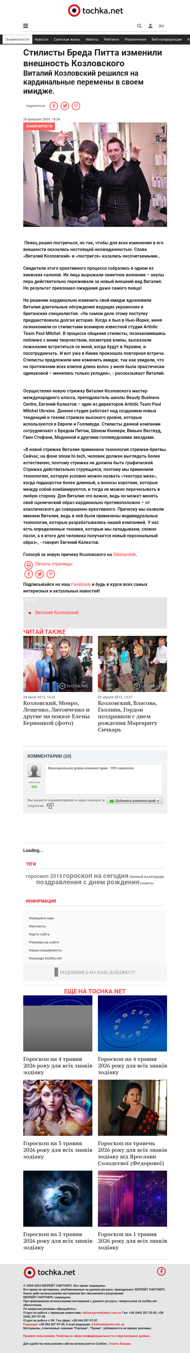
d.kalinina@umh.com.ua (107, 1324)
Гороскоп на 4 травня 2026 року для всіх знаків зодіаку (57, 1065)
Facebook (81, 584)
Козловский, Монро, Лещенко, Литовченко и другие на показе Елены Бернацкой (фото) (56, 713)
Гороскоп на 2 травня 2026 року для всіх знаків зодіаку (57, 1240)
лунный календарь (146, 877)
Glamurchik (124, 554)
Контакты (37, 926)
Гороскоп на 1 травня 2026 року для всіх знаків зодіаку (132, 1240)
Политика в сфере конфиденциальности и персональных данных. (103, 1336)
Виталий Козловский (57, 612)
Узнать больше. (120, 1344)
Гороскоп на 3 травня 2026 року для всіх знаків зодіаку (57, 1149)
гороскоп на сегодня (95, 876)
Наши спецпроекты (45, 950)
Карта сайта (39, 934)
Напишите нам (41, 918)
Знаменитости (17, 39)
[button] (150, 26)
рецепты (147, 883)
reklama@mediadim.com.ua (101, 1313)
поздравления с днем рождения (87, 882)
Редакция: (30, 1324)
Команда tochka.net (45, 958)
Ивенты (92, 39)
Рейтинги (111, 39)
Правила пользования (38, 1336)
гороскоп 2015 (44, 876)
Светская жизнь (67, 39)
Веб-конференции (167, 39)
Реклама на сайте (44, 942)
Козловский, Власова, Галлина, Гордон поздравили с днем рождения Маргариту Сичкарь (127, 716)
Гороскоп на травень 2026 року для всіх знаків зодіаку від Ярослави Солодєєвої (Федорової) (132, 1153)
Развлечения (135, 39)
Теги (31, 864)
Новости (41, 39)
